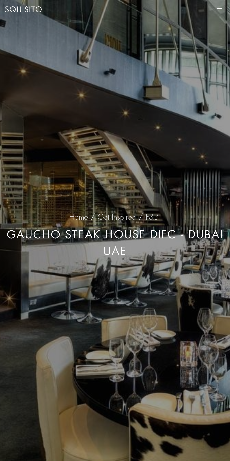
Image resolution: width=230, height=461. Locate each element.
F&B (152, 217)
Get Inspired (117, 217)
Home (78, 217)
